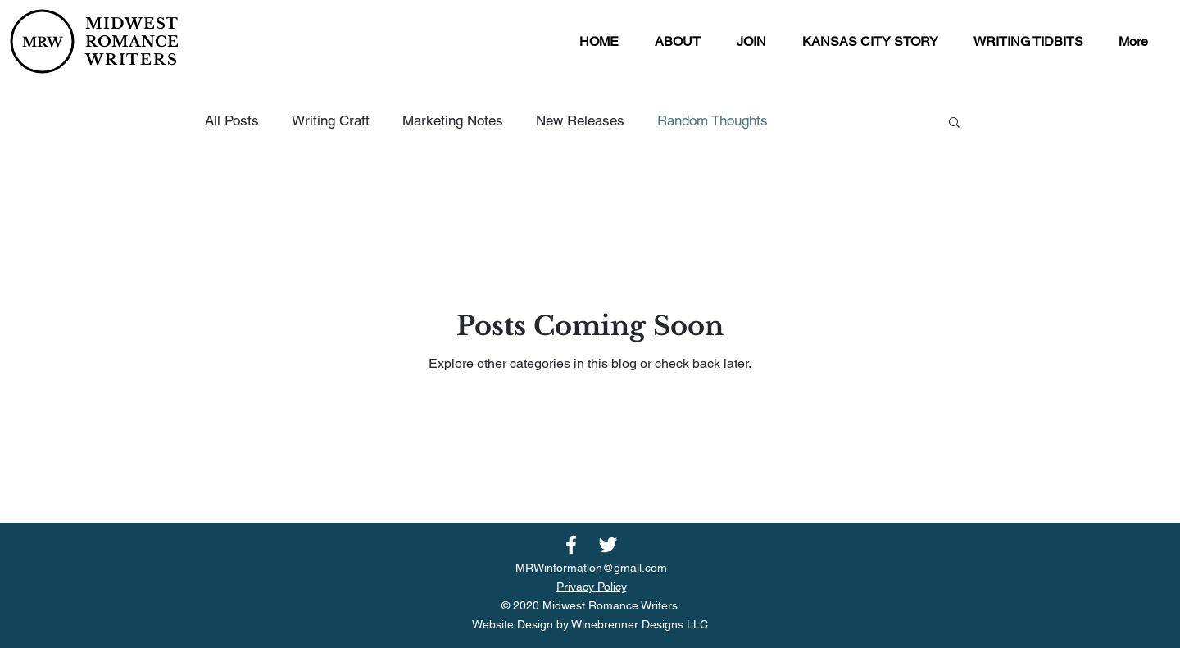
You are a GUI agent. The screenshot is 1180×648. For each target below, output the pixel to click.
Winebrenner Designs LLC (639, 624)
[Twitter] (608, 544)
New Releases (580, 120)
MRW (42, 42)
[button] (678, 42)
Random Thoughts (712, 120)
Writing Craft (331, 120)
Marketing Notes (452, 120)
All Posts (232, 120)
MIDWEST (132, 24)
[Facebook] (571, 544)
